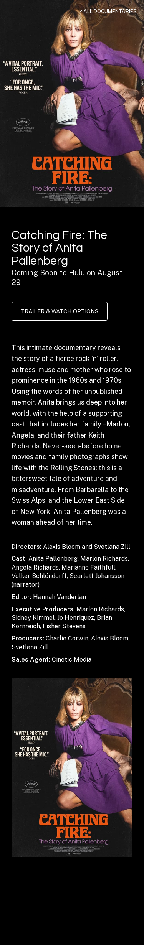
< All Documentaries (108, 11)
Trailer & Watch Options (59, 311)
